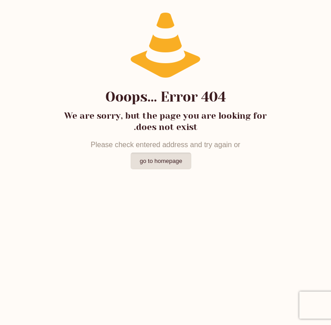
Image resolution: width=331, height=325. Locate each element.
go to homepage (161, 161)
